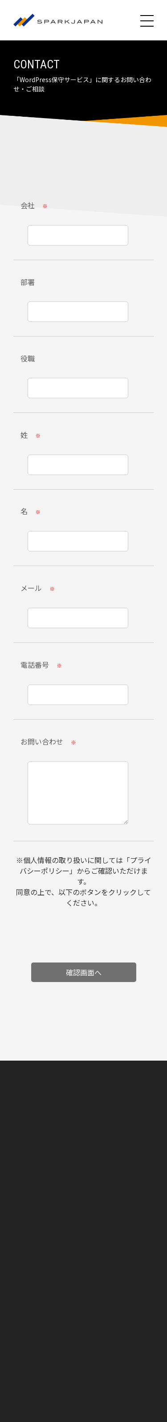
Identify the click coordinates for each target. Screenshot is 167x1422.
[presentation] (83, 938)
